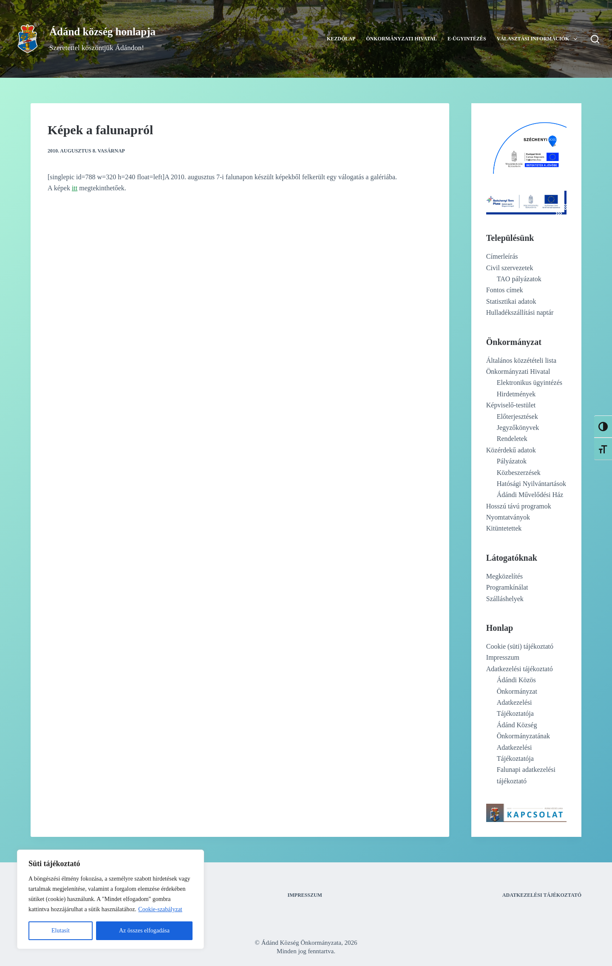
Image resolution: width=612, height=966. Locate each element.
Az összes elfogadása (144, 930)
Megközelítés (504, 576)
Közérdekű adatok (511, 450)
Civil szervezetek (509, 267)
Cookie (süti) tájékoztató (519, 646)
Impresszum (502, 657)
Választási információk (539, 39)
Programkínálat (507, 587)
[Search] (595, 39)
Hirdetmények (516, 394)
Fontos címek (504, 290)
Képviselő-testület (511, 405)
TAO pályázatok (519, 278)
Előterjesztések (517, 416)
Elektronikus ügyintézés (529, 382)
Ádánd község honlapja (102, 31)
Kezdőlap (341, 39)
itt (74, 188)
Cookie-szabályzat (160, 909)
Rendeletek (512, 438)
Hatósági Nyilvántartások (531, 483)
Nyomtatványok (508, 517)
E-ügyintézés (467, 39)
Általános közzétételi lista (521, 360)
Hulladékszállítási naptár (520, 312)
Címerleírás (502, 256)
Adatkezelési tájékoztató (519, 668)
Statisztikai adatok (511, 301)
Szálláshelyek (505, 598)
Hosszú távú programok (518, 506)
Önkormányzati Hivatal (401, 39)
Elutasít (60, 930)
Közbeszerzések (519, 472)
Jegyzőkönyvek (518, 427)
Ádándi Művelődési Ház (530, 494)
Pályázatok (512, 461)
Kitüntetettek (504, 528)
